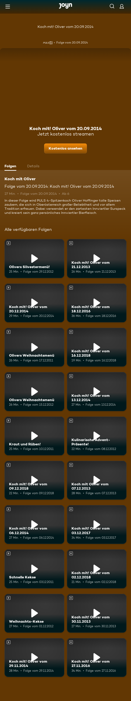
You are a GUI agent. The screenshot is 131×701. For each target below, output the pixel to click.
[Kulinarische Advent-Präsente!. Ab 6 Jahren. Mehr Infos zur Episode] (97, 436)
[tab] (11, 167)
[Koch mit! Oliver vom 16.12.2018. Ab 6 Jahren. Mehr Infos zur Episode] (97, 347)
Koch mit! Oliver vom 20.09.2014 (65, 27)
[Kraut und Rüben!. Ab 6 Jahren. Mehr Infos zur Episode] (34, 436)
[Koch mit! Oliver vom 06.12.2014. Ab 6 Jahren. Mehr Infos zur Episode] (34, 524)
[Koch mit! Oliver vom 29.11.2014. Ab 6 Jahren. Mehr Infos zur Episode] (34, 657)
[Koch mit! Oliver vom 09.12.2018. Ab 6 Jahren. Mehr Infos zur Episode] (34, 480)
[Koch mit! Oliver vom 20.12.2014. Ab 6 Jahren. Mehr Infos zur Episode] (34, 303)
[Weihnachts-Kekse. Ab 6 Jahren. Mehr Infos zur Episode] (34, 613)
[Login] (122, 6)
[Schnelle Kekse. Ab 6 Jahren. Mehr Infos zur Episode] (34, 568)
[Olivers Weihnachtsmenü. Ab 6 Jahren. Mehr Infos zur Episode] (34, 347)
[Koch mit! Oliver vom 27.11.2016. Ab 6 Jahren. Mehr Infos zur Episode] (97, 657)
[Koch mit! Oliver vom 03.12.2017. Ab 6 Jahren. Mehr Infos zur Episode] (97, 524)
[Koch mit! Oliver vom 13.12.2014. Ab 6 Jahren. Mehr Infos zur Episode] (97, 391)
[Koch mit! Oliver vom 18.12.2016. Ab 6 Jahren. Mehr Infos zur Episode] (97, 303)
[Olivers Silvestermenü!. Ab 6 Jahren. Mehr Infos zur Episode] (34, 258)
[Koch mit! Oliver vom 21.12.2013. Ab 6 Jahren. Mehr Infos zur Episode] (97, 258)
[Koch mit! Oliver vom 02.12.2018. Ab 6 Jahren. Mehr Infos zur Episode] (97, 568)
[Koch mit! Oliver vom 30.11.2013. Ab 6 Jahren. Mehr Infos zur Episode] (97, 613)
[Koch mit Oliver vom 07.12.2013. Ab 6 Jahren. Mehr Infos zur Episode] (97, 480)
